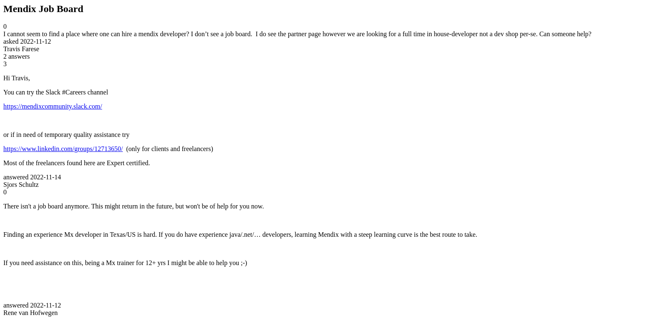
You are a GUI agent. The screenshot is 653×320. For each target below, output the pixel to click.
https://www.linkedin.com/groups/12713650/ (63, 148)
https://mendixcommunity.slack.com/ (52, 106)
